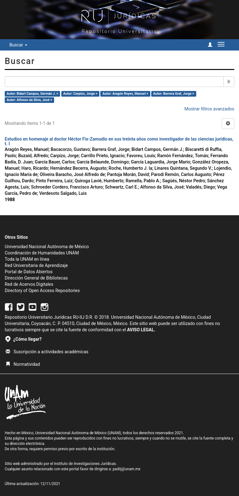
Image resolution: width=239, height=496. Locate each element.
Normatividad (23, 364)
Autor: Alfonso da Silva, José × (29, 100)
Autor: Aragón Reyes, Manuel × (125, 94)
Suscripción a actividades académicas (47, 351)
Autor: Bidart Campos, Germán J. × (32, 94)
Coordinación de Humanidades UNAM (42, 252)
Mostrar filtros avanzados (209, 108)
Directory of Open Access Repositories (42, 290)
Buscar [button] (18, 44)
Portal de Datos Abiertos (29, 271)
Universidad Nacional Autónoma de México (47, 246)
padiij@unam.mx (127, 469)
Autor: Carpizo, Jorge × (80, 94)
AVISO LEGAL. (141, 329)
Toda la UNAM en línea (27, 259)
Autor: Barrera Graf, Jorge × (173, 94)
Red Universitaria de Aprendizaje (36, 265)
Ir (228, 81)
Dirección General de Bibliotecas (36, 277)
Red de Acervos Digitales (29, 284)
